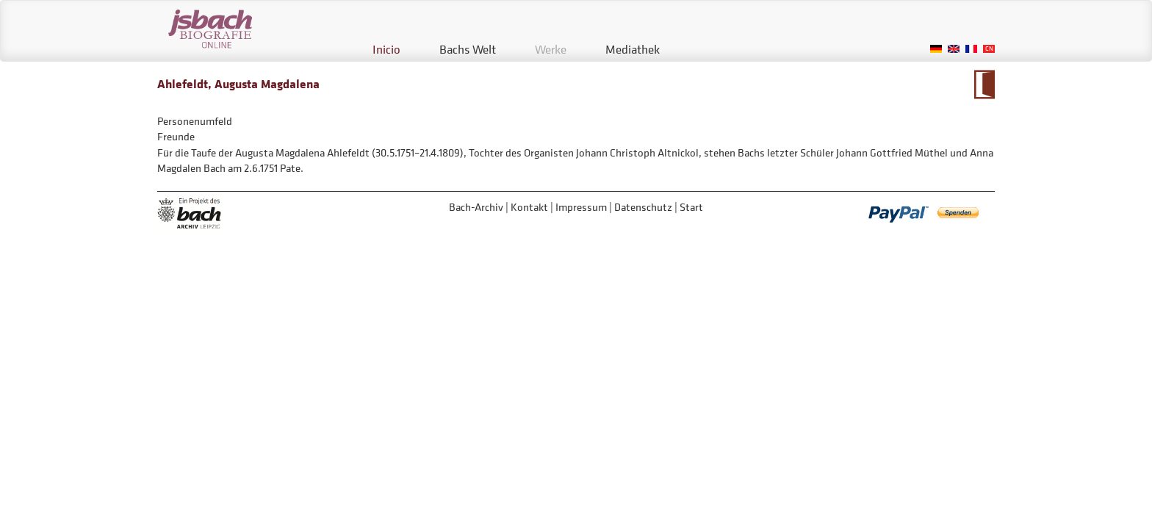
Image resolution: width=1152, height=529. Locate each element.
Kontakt (529, 207)
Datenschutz (643, 207)
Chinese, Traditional (989, 49)
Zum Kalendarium (984, 84)
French (971, 49)
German (936, 49)
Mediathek (632, 49)
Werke (550, 49)
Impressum (581, 207)
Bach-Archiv (476, 207)
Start (691, 207)
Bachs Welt (467, 49)
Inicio (386, 49)
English (954, 49)
